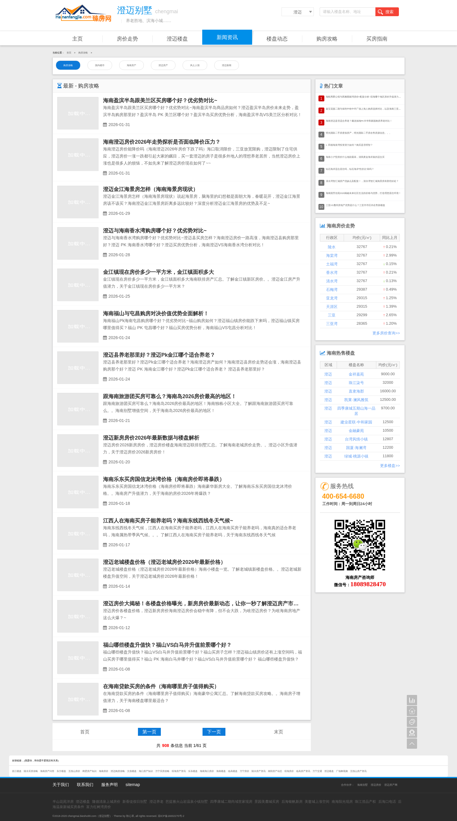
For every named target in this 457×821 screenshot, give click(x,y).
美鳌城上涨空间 (317, 802)
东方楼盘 (61, 771)
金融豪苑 (356, 430)
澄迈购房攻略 (118, 771)
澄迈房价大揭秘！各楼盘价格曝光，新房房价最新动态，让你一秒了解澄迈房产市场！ (203, 603)
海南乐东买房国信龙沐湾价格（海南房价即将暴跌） (164, 479)
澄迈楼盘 (177, 39)
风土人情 (195, 65)
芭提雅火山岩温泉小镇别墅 (187, 802)
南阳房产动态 (275, 771)
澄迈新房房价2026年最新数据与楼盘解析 (151, 438)
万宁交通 (317, 771)
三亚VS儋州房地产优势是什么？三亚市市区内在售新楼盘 (355, 205)
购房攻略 (327, 39)
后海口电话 (387, 802)
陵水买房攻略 (31, 771)
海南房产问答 (47, 771)
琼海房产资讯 (179, 771)
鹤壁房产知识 (89, 771)
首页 (69, 52)
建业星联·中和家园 (356, 422)
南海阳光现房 (342, 802)
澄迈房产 (163, 65)
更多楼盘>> (390, 465)
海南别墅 (362, 784)
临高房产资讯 (303, 771)
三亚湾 (332, 323)
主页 (77, 39)
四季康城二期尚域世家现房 (231, 802)
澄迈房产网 (390, 784)
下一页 (214, 731)
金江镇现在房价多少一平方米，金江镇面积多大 (158, 272)
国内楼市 (99, 65)
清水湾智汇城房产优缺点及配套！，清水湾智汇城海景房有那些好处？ (362, 181)
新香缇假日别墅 (134, 802)
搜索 (386, 12)
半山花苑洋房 (63, 802)
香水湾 (332, 272)
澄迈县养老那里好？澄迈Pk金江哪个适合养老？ (159, 355)
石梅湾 (332, 289)
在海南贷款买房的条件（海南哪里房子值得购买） (161, 686)
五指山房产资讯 (358, 771)
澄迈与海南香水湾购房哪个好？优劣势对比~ (155, 231)
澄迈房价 (376, 784)
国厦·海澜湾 (356, 447)
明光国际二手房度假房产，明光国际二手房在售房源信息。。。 (359, 133)
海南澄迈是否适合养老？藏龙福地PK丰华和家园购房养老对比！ (359, 121)
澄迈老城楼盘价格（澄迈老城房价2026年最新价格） (164, 562)
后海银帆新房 (292, 802)
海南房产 (131, 65)
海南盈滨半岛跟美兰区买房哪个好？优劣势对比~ (160, 100)
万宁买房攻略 (162, 771)
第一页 (149, 731)
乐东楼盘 (193, 771)
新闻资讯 (227, 37)
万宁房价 (244, 771)
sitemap (133, 784)
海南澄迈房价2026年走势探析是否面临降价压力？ (161, 142)
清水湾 (332, 281)
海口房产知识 (146, 771)
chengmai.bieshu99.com (82, 816)
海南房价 (103, 771)
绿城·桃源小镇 (356, 456)
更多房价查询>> (386, 333)
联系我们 (85, 784)
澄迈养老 (156, 802)
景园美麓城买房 (266, 802)
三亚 (331, 315)
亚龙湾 (332, 298)
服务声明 (109, 784)
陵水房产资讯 (259, 771)
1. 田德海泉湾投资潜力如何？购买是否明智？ (349, 145)
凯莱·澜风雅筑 (356, 400)
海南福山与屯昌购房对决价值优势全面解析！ (156, 313)
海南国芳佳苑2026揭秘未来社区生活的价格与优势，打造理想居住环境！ (363, 193)
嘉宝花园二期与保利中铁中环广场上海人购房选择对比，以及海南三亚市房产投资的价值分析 (374, 109)
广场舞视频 (342, 771)
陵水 (331, 247)
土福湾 (332, 264)
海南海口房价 (207, 771)
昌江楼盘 (16, 771)
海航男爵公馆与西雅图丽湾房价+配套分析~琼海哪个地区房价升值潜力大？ (365, 96)
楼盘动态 (277, 39)
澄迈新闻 (226, 65)
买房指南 (376, 39)
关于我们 (61, 784)
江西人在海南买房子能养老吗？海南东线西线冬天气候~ (168, 521)
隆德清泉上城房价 (106, 802)
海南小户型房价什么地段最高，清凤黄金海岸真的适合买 (355, 157)
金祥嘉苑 (356, 374)
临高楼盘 (232, 771)
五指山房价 (74, 771)
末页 (278, 731)
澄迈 (298, 12)
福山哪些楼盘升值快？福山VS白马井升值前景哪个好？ (167, 645)
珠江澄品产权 (365, 802)
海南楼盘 (221, 771)
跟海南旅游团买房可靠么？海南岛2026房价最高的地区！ (169, 396)
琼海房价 (289, 771)
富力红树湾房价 (98, 807)
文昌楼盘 (131, 771)
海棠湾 (332, 255)
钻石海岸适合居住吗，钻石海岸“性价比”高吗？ (350, 169)
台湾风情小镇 (356, 439)
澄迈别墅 (104, 816)
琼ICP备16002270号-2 (171, 816)
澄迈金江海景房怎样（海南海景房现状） (150, 189)
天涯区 (332, 306)
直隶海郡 (356, 391)
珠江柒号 (356, 383)
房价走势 (127, 39)
